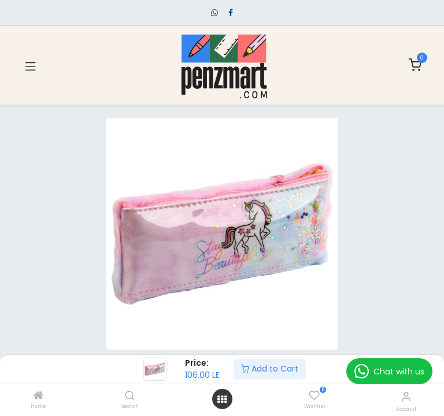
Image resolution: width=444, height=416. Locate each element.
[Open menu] (222, 399)
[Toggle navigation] (31, 65)
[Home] (38, 396)
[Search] (129, 396)
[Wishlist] (314, 396)
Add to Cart (269, 368)
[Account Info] (406, 396)
